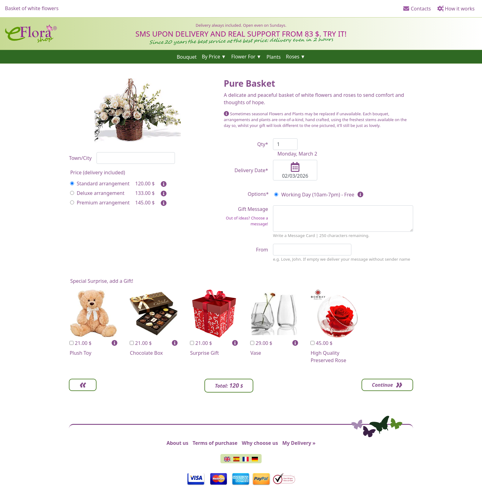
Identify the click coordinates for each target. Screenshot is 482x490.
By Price (211, 56)
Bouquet (187, 56)
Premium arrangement (99, 202)
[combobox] (136, 158)
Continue (382, 384)
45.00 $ (321, 343)
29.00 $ (261, 343)
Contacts (417, 8)
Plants (274, 56)
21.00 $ (80, 343)
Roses (292, 56)
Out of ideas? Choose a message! (247, 221)
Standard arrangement (99, 183)
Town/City (80, 158)
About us (177, 443)
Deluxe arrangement (97, 193)
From (262, 249)
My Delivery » (298, 443)
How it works (456, 8)
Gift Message (246, 216)
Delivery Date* (251, 170)
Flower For (243, 56)
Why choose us (260, 443)
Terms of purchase (215, 443)
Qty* (262, 144)
